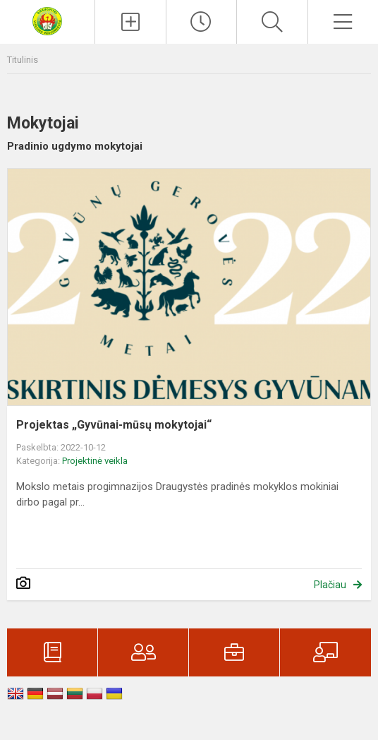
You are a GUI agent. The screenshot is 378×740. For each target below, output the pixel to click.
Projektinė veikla (95, 460)
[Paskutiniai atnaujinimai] (201, 22)
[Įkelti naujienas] (130, 22)
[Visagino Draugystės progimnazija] (47, 20)
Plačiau (330, 584)
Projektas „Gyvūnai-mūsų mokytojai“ (114, 424)
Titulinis (22, 59)
